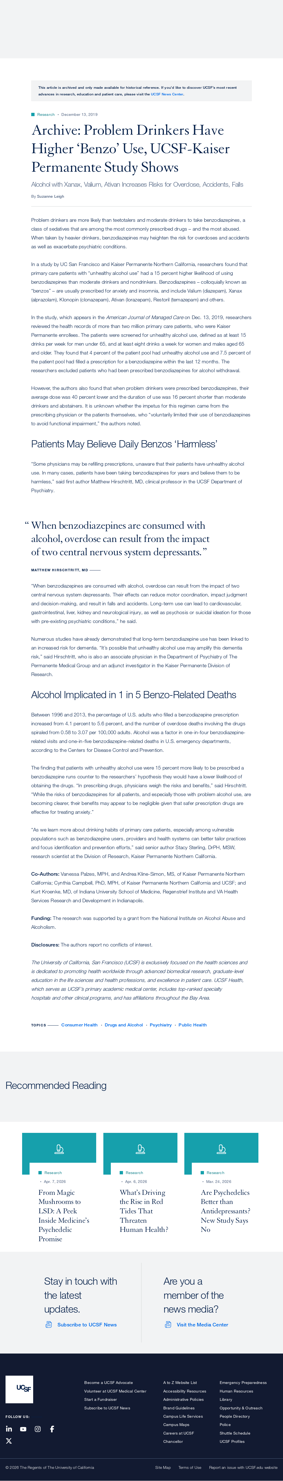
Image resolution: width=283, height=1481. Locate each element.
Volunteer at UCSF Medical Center (115, 1391)
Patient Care (133, 23)
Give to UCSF (256, 6)
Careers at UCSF (178, 1433)
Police (225, 1424)
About (102, 23)
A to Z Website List (180, 1382)
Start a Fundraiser (100, 1399)
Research (167, 23)
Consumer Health (79, 1025)
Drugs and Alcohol (124, 1025)
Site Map (163, 1467)
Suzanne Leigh (50, 196)
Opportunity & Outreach (241, 1408)
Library (226, 1399)
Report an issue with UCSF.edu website (243, 1467)
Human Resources (236, 1391)
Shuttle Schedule (235, 1433)
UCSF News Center (167, 94)
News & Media (236, 23)
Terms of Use (190, 1467)
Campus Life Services (183, 1416)
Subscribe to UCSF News (87, 1324)
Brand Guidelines (179, 1408)
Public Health (193, 1025)
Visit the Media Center (202, 1324)
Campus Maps (176, 1424)
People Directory (235, 1416)
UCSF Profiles (232, 1441)
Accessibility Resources (184, 1391)
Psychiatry (161, 1025)
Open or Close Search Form (267, 23)
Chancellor (173, 1441)
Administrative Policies (183, 1399)
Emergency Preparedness (243, 1382)
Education (200, 23)
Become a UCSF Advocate (108, 1382)
